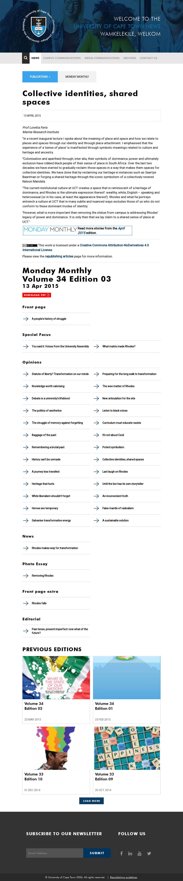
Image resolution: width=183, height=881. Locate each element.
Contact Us (149, 58)
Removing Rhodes (42, 575)
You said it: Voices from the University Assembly (60, 346)
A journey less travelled (45, 471)
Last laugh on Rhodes (115, 471)
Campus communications (62, 58)
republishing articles (59, 256)
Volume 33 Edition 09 (104, 776)
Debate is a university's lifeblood (51, 398)
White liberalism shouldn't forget (51, 496)
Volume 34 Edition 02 (33, 706)
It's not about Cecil (113, 435)
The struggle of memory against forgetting (57, 422)
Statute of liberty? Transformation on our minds (60, 374)
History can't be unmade (46, 459)
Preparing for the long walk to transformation (129, 374)
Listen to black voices (114, 410)
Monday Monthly (77, 76)
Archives (130, 58)
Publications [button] (40, 76)
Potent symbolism (113, 447)
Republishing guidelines (123, 877)
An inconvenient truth (115, 496)
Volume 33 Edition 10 (33, 776)
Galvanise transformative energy (51, 520)
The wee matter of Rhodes (118, 386)
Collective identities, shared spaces (123, 459)
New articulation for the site (118, 398)
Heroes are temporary (45, 508)
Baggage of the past (44, 435)
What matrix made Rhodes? (118, 346)
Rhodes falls (39, 603)
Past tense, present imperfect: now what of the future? (60, 631)
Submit (97, 853)
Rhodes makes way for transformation (55, 548)
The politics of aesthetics (47, 410)
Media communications (102, 58)
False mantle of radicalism (118, 508)
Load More (91, 800)
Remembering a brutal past (48, 447)
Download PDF (37, 295)
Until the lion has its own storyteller (122, 483)
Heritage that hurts (43, 483)
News (36, 58)
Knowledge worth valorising (48, 386)
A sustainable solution (115, 520)
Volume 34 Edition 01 (104, 706)
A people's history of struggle (49, 318)
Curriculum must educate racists (121, 422)
